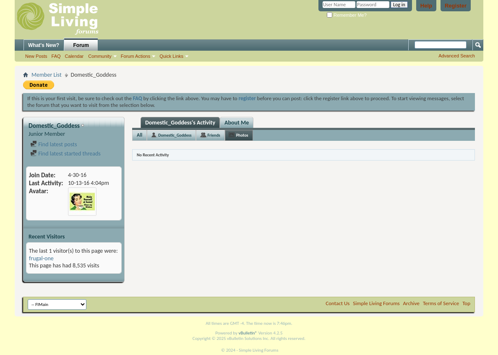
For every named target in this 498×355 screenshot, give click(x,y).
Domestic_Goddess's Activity (180, 122)
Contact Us (337, 303)
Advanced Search (456, 55)
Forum (81, 45)
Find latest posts (53, 144)
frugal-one (41, 258)
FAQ (56, 56)
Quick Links (171, 56)
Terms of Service (441, 303)
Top (466, 303)
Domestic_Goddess (174, 135)
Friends (213, 135)
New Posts (36, 56)
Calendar (74, 56)
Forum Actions (135, 56)
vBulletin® (247, 333)
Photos (242, 135)
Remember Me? (347, 15)
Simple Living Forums (376, 303)
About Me (236, 122)
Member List (46, 74)
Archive (411, 303)
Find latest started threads (65, 153)
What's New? (43, 45)
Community (100, 56)
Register (456, 6)
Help (426, 6)
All (139, 135)
